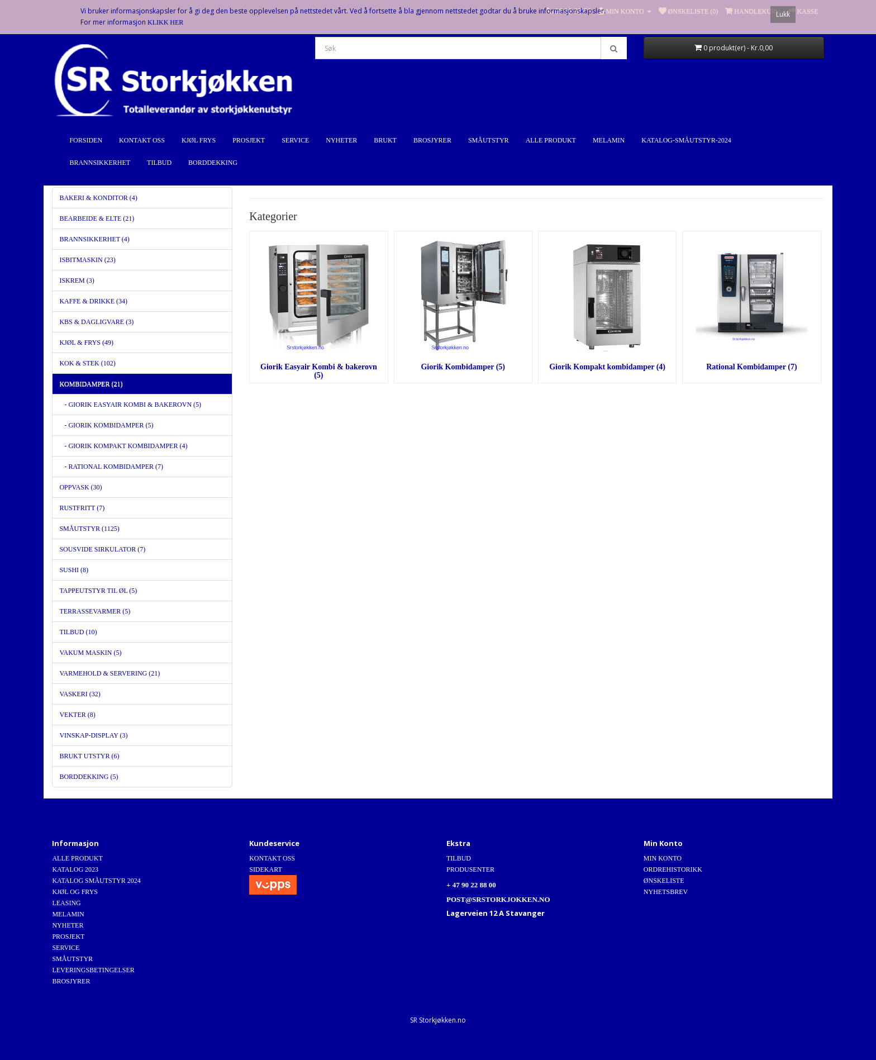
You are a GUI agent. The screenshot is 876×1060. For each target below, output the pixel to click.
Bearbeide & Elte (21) (96, 218)
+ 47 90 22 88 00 (471, 885)
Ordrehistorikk (673, 869)
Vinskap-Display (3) (93, 735)
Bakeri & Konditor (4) (98, 198)
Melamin (609, 140)
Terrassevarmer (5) (94, 611)
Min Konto (663, 858)
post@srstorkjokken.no (498, 899)
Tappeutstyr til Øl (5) (98, 591)
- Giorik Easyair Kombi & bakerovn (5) (130, 404)
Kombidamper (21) (90, 384)
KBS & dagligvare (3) (96, 322)
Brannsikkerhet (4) (94, 239)
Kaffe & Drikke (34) (93, 301)
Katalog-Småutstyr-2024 (686, 140)
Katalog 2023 (75, 869)
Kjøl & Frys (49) (86, 342)
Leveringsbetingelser (93, 970)
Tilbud (159, 163)
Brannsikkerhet (99, 163)
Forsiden (85, 140)
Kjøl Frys (199, 140)
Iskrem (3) (76, 280)
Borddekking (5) (88, 777)
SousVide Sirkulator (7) (102, 549)
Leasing (66, 903)
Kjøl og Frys (75, 892)
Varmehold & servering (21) (109, 673)
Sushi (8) (73, 570)
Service (295, 140)
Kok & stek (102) (87, 363)
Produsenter (470, 869)
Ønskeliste (664, 881)
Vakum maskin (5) (90, 653)
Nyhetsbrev (666, 892)
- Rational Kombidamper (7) (111, 466)
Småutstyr (488, 140)
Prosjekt (248, 140)
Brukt (385, 140)
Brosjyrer (432, 140)
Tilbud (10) (78, 632)
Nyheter (341, 140)
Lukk (783, 14)
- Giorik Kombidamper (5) (106, 425)
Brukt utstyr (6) (89, 756)
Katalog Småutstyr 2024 (96, 881)
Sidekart (265, 869)
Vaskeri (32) (79, 694)
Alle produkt (551, 140)
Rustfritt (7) (81, 508)
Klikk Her (165, 22)
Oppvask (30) (80, 487)
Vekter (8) (77, 715)
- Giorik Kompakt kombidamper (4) (123, 446)
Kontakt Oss (142, 140)
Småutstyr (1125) (89, 529)
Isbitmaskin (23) (87, 260)
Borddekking (212, 163)
